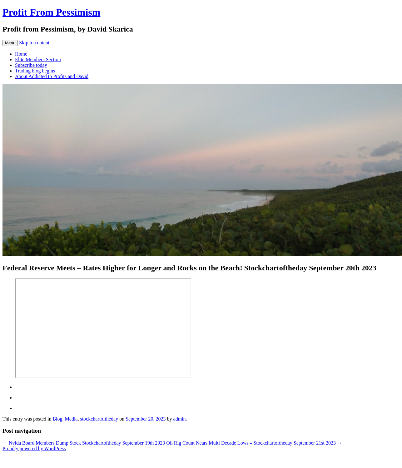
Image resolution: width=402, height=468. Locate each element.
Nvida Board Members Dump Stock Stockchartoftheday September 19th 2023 (83, 443)
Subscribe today (31, 65)
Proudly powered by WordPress (34, 448)
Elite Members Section (38, 59)
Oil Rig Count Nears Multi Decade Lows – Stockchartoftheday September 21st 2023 (254, 443)
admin (179, 418)
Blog (57, 418)
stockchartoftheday (99, 418)
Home (21, 54)
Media (71, 418)
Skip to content (34, 42)
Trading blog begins (35, 70)
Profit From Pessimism (51, 12)
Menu (10, 43)
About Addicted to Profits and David (51, 76)
